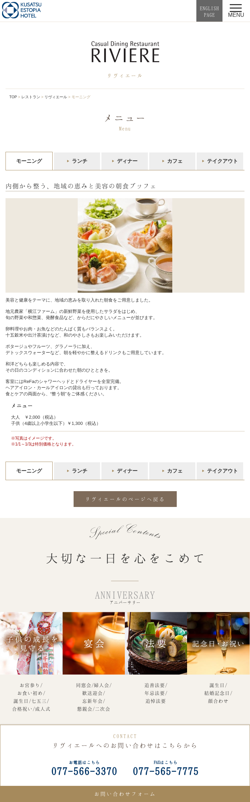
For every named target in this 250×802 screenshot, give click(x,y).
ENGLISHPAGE (209, 11)
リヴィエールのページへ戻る (125, 499)
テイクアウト (222, 161)
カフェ (175, 161)
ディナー (127, 161)
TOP (13, 97)
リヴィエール (55, 97)
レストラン (30, 97)
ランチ (79, 161)
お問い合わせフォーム (125, 794)
